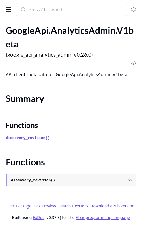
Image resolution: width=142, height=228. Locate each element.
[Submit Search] (22, 10)
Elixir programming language (103, 217)
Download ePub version (112, 206)
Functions (22, 125)
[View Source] (129, 180)
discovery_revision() (28, 138)
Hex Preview (45, 206)
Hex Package (19, 206)
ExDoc (38, 217)
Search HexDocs (73, 206)
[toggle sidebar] (7, 9)
